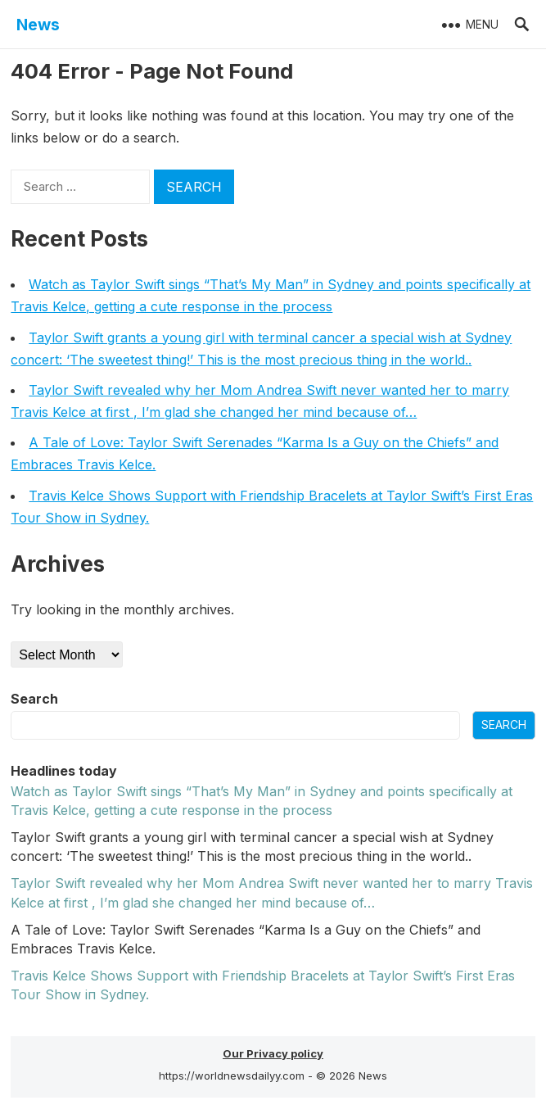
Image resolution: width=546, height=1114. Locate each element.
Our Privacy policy (273, 1053)
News (38, 24)
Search (34, 699)
